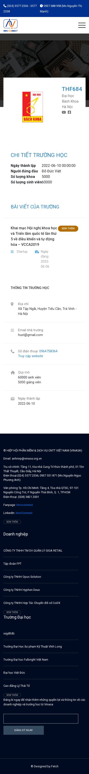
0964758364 (48, 351)
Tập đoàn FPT (12, 563)
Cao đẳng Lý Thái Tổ (16, 685)
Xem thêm (68, 228)
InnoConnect (23, 513)
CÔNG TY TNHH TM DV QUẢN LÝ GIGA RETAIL (33, 550)
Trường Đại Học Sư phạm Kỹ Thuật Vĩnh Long (32, 646)
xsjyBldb (9, 633)
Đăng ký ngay (23, 730)
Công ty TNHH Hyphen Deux (21, 590)
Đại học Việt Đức (14, 672)
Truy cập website (30, 356)
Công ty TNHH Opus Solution (22, 576)
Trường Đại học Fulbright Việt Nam (25, 659)
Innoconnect (24, 505)
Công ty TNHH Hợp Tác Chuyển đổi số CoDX (31, 603)
